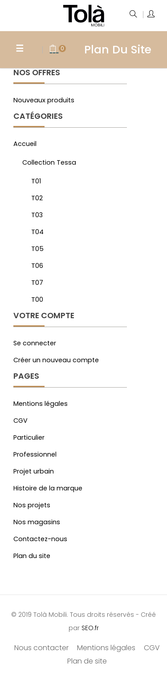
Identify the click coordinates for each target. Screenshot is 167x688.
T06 (37, 265)
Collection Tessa (49, 162)
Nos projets (31, 505)
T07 (37, 282)
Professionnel (35, 454)
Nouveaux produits (43, 100)
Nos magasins (36, 522)
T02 (37, 198)
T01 (36, 181)
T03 (37, 214)
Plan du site (31, 555)
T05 (37, 248)
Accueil (25, 143)
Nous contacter (41, 648)
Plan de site (87, 661)
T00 (37, 299)
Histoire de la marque (47, 488)
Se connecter (34, 343)
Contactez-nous (40, 538)
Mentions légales (40, 403)
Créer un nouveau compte (56, 360)
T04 (37, 231)
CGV (20, 420)
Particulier (29, 437)
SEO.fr (90, 627)
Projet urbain (33, 471)
